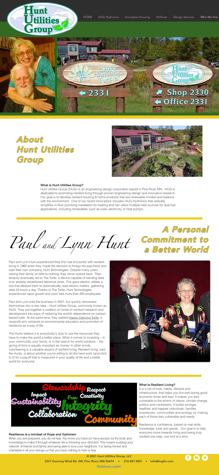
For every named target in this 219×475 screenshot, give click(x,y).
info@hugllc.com (161, 461)
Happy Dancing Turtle (84, 318)
